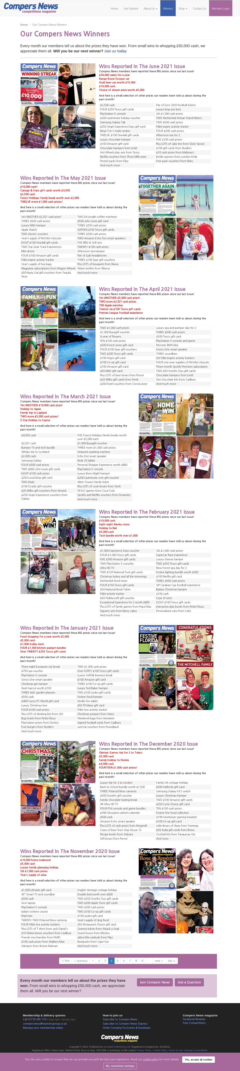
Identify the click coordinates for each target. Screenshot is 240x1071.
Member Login (221, 8)
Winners (168, 8)
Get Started (131, 8)
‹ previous (80, 961)
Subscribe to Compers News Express (125, 1023)
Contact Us (199, 8)
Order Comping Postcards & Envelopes (127, 1027)
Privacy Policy (144, 1050)
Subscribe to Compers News (120, 1019)
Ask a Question (189, 982)
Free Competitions (194, 1023)
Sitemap (188, 1050)
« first (65, 961)
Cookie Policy (159, 1050)
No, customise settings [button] (120, 1066)
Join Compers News (155, 982)
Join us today (115, 51)
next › (159, 961)
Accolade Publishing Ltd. (117, 1047)
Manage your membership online (43, 1027)
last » (172, 961)
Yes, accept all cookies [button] (198, 1059)
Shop (182, 8)
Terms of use (175, 1050)
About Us (151, 8)
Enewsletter (200, 1050)
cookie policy (150, 1059)
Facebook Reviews (194, 1019)
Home (114, 8)
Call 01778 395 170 (34, 1019)
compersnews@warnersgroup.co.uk (45, 1023)
